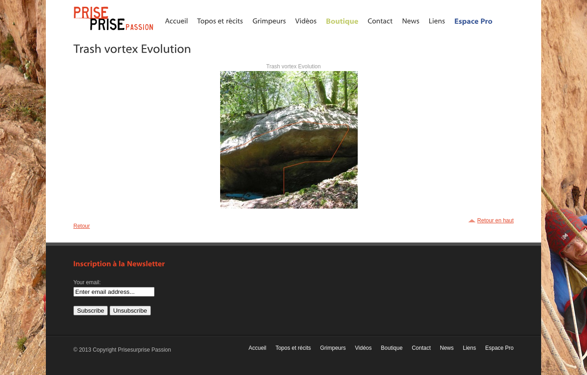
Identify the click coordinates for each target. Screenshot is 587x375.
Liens (469, 348)
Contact (421, 348)
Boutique (392, 348)
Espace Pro (499, 348)
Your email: (87, 282)
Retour (81, 226)
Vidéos (363, 348)
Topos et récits (293, 348)
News (447, 348)
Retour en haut (495, 220)
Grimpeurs (333, 348)
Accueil (257, 348)
